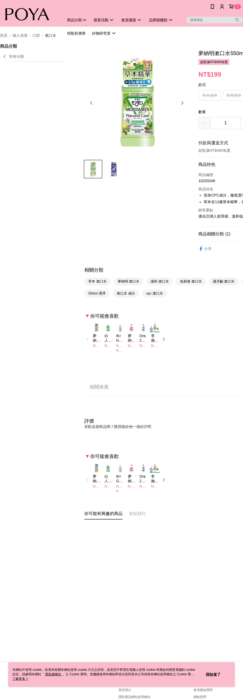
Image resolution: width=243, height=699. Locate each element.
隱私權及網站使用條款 (134, 697)
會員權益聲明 (203, 690)
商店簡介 (125, 690)
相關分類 (93, 270)
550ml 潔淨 (97, 293)
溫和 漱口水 (159, 281)
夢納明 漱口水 (129, 281)
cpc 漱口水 (154, 293)
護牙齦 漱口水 (224, 281)
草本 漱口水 (97, 281)
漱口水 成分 (126, 293)
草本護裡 (209, 95)
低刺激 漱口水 (191, 281)
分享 (205, 249)
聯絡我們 (200, 697)
